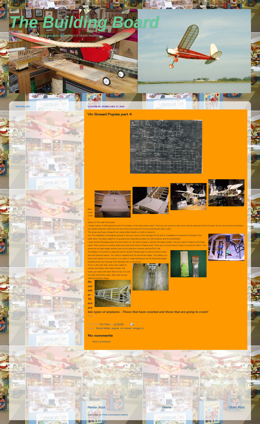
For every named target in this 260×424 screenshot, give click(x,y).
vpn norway (18, 99)
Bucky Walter (103, 328)
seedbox (14, 99)
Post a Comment (101, 341)
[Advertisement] (166, 377)
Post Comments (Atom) (115, 414)
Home (166, 407)
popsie (115, 328)
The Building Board (84, 22)
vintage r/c (138, 328)
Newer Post (96, 407)
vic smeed (125, 328)
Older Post (237, 407)
